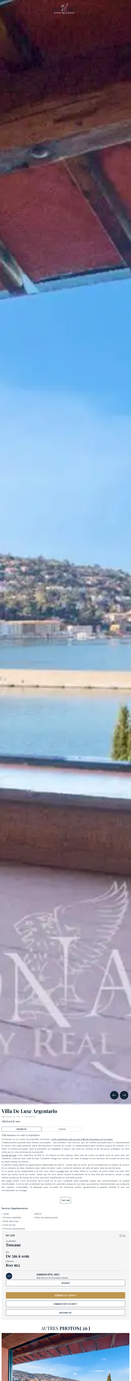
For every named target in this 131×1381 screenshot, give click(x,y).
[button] (121, 1235)
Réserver (66, 1282)
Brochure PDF (65, 1312)
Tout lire (65, 1200)
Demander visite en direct (65, 1303)
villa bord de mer (30, 1116)
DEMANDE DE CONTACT (66, 1295)
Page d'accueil (7, 1116)
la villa (61, 1171)
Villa (18, 1116)
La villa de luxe (9, 1155)
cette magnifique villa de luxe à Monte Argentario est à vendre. (82, 1139)
